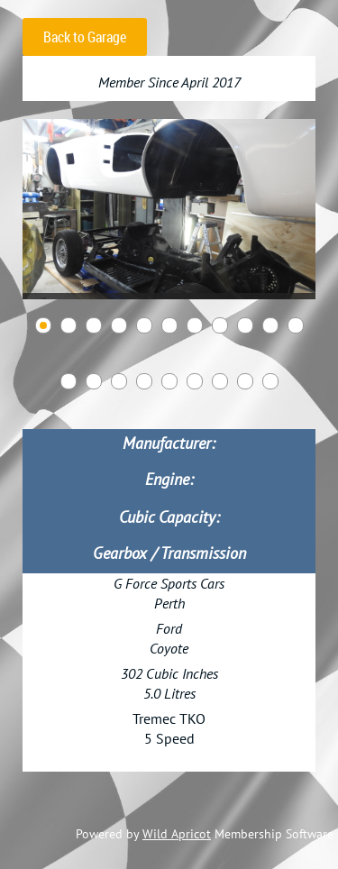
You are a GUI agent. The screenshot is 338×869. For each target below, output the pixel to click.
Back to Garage (84, 37)
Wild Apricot (176, 834)
